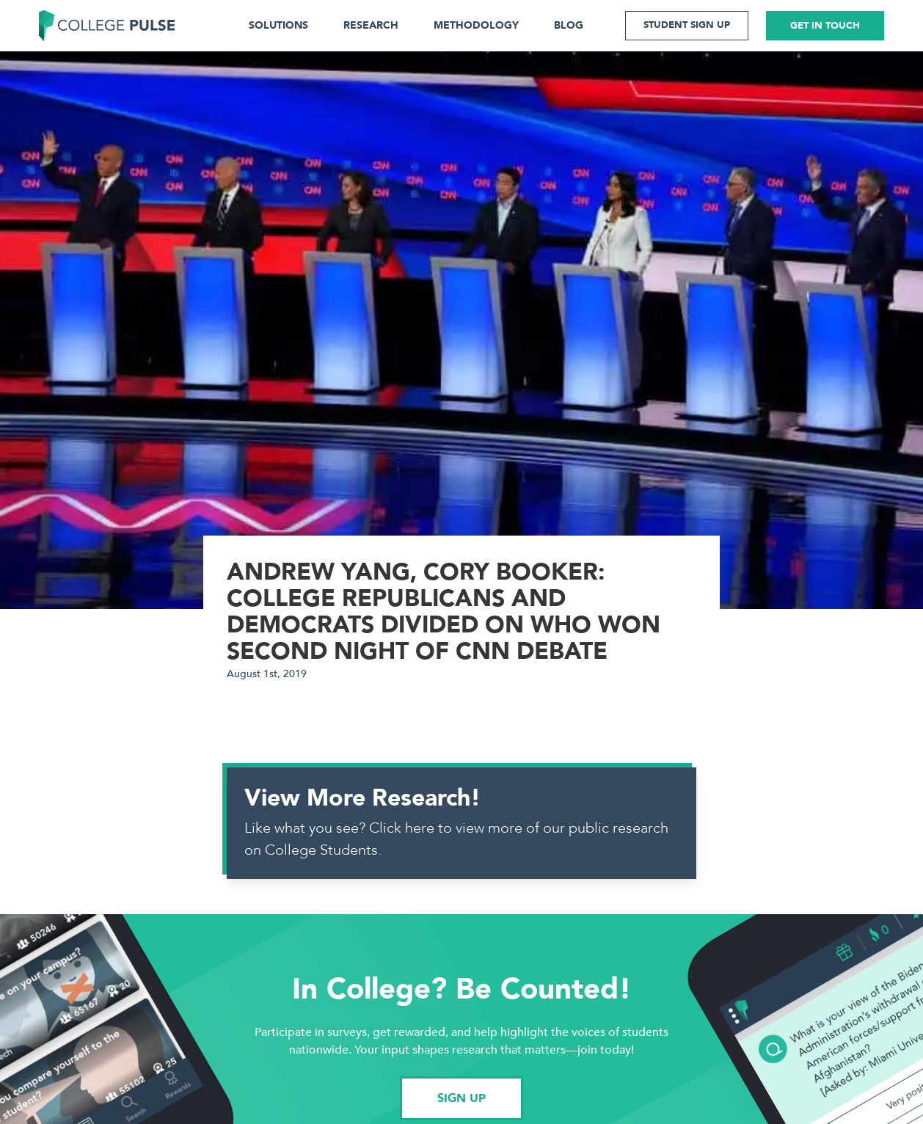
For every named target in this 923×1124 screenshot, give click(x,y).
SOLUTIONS (278, 25)
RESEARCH (370, 25)
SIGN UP (461, 1098)
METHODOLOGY (476, 25)
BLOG (568, 25)
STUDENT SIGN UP (686, 25)
